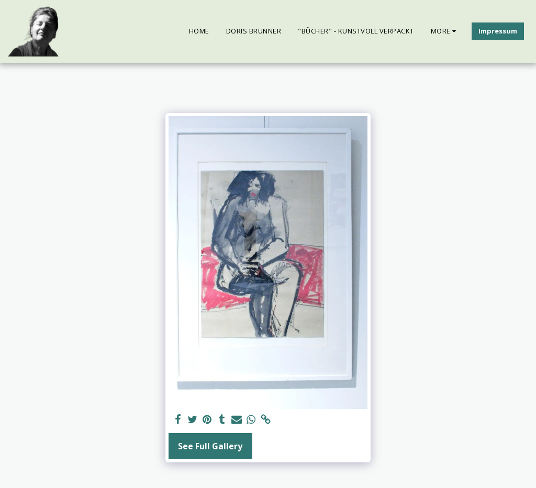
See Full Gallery (210, 446)
